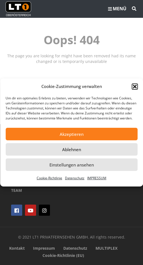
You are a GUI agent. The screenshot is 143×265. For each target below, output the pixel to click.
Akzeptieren (72, 134)
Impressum (44, 248)
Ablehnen (71, 149)
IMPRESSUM (96, 178)
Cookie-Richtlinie (49, 178)
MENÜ (117, 9)
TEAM (16, 190)
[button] (134, 86)
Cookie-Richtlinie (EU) (63, 255)
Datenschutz (74, 178)
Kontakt (17, 248)
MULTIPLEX (106, 248)
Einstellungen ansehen (71, 165)
